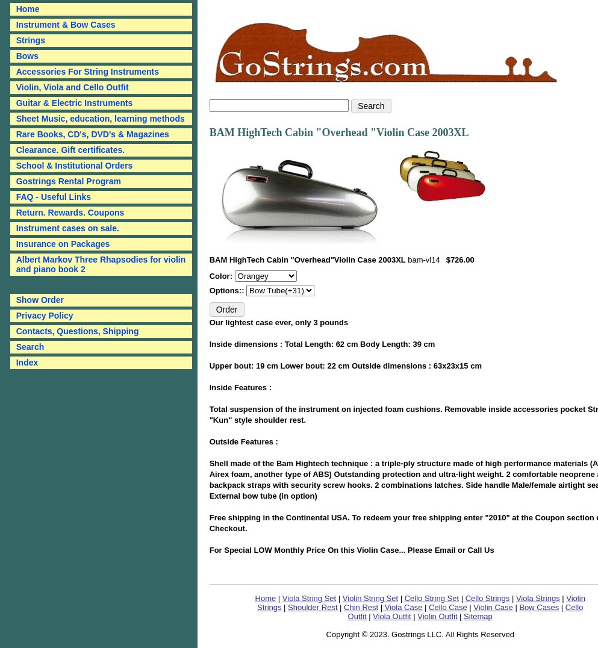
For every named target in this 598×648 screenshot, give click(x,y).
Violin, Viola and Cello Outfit (72, 87)
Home (265, 598)
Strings (30, 40)
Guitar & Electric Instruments (74, 103)
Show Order (40, 300)
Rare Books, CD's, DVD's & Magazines (92, 134)
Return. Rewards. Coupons (70, 212)
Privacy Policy (44, 315)
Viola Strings (538, 598)
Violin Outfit (437, 616)
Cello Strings (488, 598)
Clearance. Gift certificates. (70, 150)
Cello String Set (432, 598)
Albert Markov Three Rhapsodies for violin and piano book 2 (101, 264)
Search (30, 347)
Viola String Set (309, 598)
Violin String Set (370, 598)
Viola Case (402, 607)
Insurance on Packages (63, 244)
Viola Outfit (392, 616)
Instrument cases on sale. (67, 228)
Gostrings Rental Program (68, 181)
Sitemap (478, 616)
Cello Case (448, 607)
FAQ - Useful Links (53, 197)
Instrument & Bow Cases (66, 25)
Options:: (228, 290)
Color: (222, 276)
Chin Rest (361, 607)
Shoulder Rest (312, 607)
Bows (27, 56)
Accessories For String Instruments (87, 71)
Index (27, 362)
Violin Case (493, 607)
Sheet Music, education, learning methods (100, 118)
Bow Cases (539, 607)
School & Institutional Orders (74, 165)
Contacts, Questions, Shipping (77, 331)
